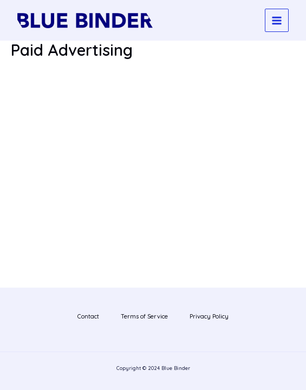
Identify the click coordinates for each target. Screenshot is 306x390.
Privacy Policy (209, 316)
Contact (88, 316)
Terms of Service (144, 316)
